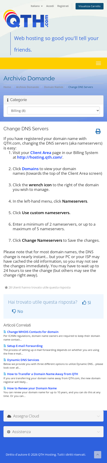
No (17, 311)
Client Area (40, 152)
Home (7, 87)
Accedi (50, 6)
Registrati (63, 6)
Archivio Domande (27, 87)
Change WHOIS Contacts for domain (30, 332)
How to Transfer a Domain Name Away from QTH (40, 374)
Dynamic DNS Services (21, 360)
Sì (86, 302)
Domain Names (53, 87)
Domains (30, 168)
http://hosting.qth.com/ (39, 157)
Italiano (37, 6)
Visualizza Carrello (90, 6)
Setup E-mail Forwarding (23, 346)
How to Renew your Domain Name (30, 388)
